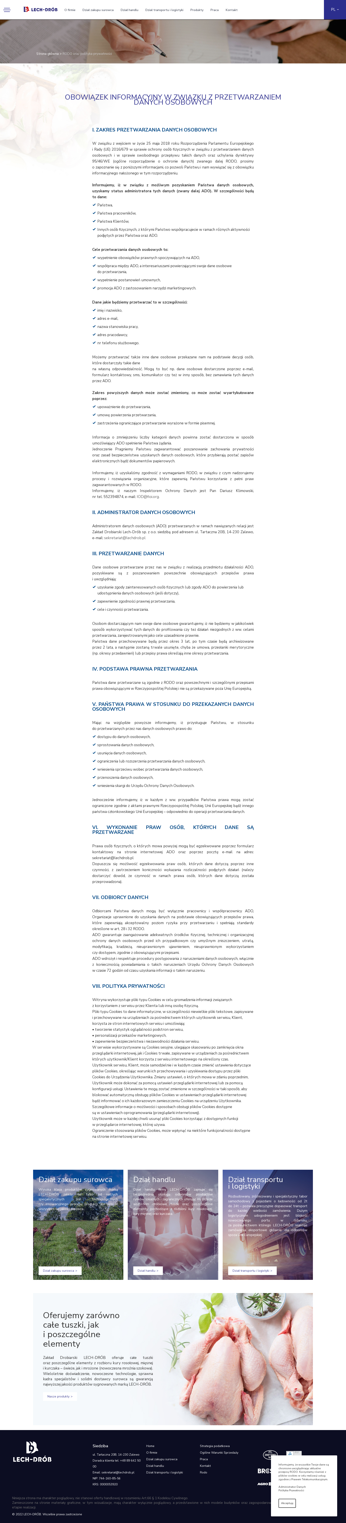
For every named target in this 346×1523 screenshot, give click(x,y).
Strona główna (47, 54)
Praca (215, 10)
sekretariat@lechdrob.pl (125, 537)
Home (150, 1446)
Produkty (196, 10)
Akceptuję (287, 1503)
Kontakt (232, 10)
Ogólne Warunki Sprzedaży (219, 1453)
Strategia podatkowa (215, 1446)
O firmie (69, 10)
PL (333, 9)
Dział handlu (129, 10)
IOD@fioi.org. (148, 496)
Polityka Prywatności (291, 1490)
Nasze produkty (58, 1396)
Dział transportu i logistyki (164, 10)
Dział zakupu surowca (98, 10)
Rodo (203, 1472)
